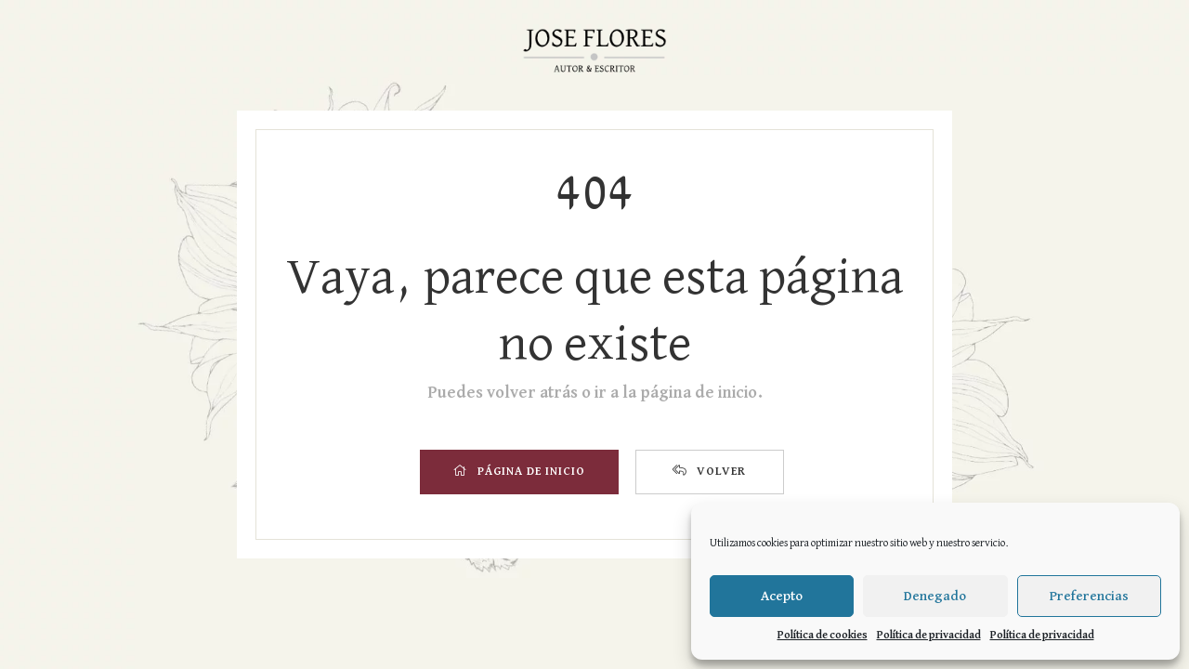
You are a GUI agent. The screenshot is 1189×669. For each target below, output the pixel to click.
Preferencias (1089, 596)
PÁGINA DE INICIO (519, 471)
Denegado (935, 596)
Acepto (782, 596)
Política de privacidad (929, 635)
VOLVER (709, 471)
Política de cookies (822, 635)
